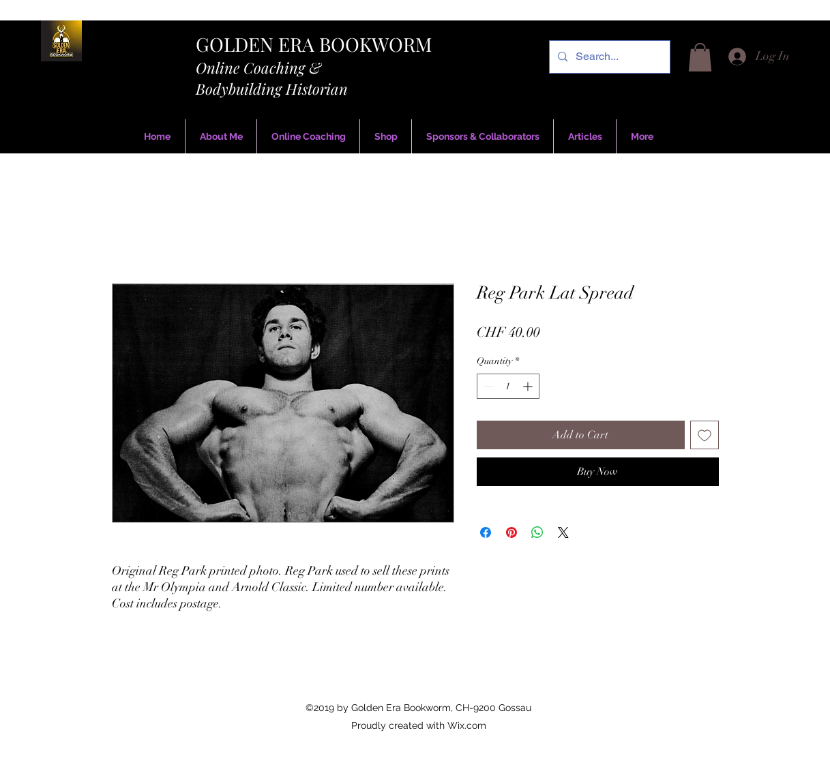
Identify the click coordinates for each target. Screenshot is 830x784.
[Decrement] (487, 386)
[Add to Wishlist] (704, 435)
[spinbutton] (508, 386)
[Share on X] (563, 532)
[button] (700, 57)
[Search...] (608, 57)
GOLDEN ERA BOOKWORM (314, 44)
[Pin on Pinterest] (511, 532)
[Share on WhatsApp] (537, 532)
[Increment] (528, 386)
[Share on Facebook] (485, 532)
